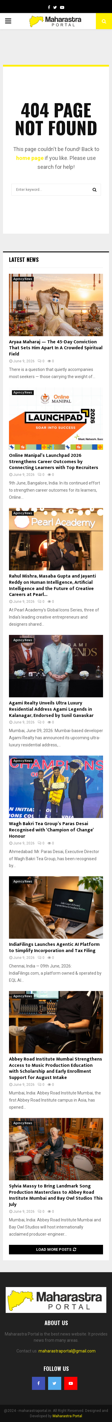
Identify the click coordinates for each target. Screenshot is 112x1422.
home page (30, 158)
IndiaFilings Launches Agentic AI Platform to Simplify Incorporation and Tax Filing (54, 947)
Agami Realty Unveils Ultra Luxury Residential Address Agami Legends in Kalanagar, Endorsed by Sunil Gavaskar (51, 709)
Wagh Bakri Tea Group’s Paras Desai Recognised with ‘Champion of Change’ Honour (51, 830)
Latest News (24, 259)
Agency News (22, 279)
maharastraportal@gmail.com (67, 1351)
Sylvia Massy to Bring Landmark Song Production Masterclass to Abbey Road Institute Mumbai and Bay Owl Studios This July (56, 1195)
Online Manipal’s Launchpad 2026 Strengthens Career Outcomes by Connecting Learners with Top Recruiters (53, 462)
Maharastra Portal (67, 1416)
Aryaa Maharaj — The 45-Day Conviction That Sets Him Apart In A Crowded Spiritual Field (55, 348)
